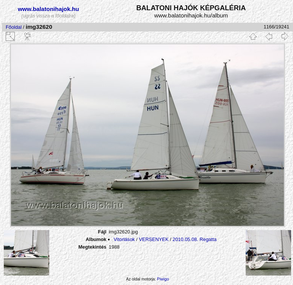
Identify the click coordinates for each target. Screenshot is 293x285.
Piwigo (163, 279)
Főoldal (14, 27)
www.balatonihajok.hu (48, 9)
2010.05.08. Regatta (194, 239)
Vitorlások (124, 239)
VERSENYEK (153, 239)
